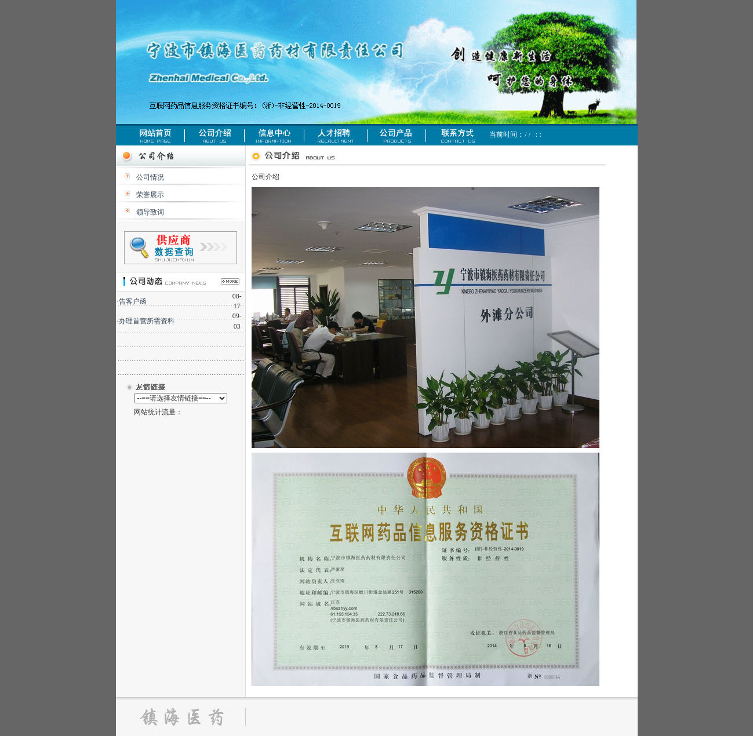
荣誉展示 (150, 195)
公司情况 (150, 177)
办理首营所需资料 (146, 321)
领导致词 (150, 212)
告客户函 (133, 301)
